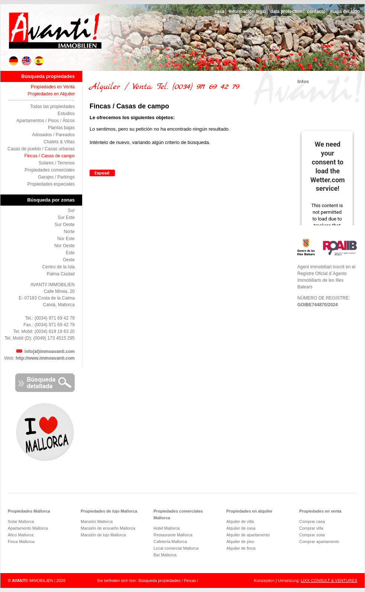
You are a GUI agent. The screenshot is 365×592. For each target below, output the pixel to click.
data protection (286, 11)
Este (70, 252)
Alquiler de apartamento (248, 535)
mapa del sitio (345, 11)
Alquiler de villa (240, 521)
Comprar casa (312, 521)
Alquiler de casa (240, 528)
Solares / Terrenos (57, 163)
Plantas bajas (61, 127)
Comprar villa (311, 528)
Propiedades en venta (320, 511)
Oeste (69, 259)
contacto (316, 11)
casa (219, 11)
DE (13, 60)
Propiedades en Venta (53, 86)
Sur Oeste (65, 224)
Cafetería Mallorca (170, 541)
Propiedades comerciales (50, 170)
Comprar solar (312, 535)
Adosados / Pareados (53, 134)
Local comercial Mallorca (176, 548)
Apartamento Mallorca (28, 528)
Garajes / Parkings (56, 177)
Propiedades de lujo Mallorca (109, 511)
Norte (69, 231)
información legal (247, 11)
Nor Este (66, 238)
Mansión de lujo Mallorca (103, 535)
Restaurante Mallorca (173, 535)
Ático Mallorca (20, 535)
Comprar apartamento (319, 541)
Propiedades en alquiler (249, 511)
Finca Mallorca (21, 541)
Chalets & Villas (59, 141)
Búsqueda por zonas (51, 200)
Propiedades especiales (51, 184)
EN (26, 60)
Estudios (66, 113)
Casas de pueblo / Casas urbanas (41, 148)
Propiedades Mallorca (29, 511)
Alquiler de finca (240, 548)
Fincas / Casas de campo (50, 155)
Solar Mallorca (21, 521)
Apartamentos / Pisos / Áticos (45, 120)
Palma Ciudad (61, 274)
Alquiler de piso (240, 541)
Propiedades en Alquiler (51, 94)
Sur (71, 210)
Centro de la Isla (58, 266)
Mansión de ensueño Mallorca (108, 528)
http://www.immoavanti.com (45, 358)
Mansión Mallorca (97, 521)
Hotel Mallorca (167, 528)
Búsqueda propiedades (48, 76)
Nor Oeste (64, 245)
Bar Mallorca (165, 555)
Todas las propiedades (52, 106)
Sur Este (66, 217)
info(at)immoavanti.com (50, 351)
